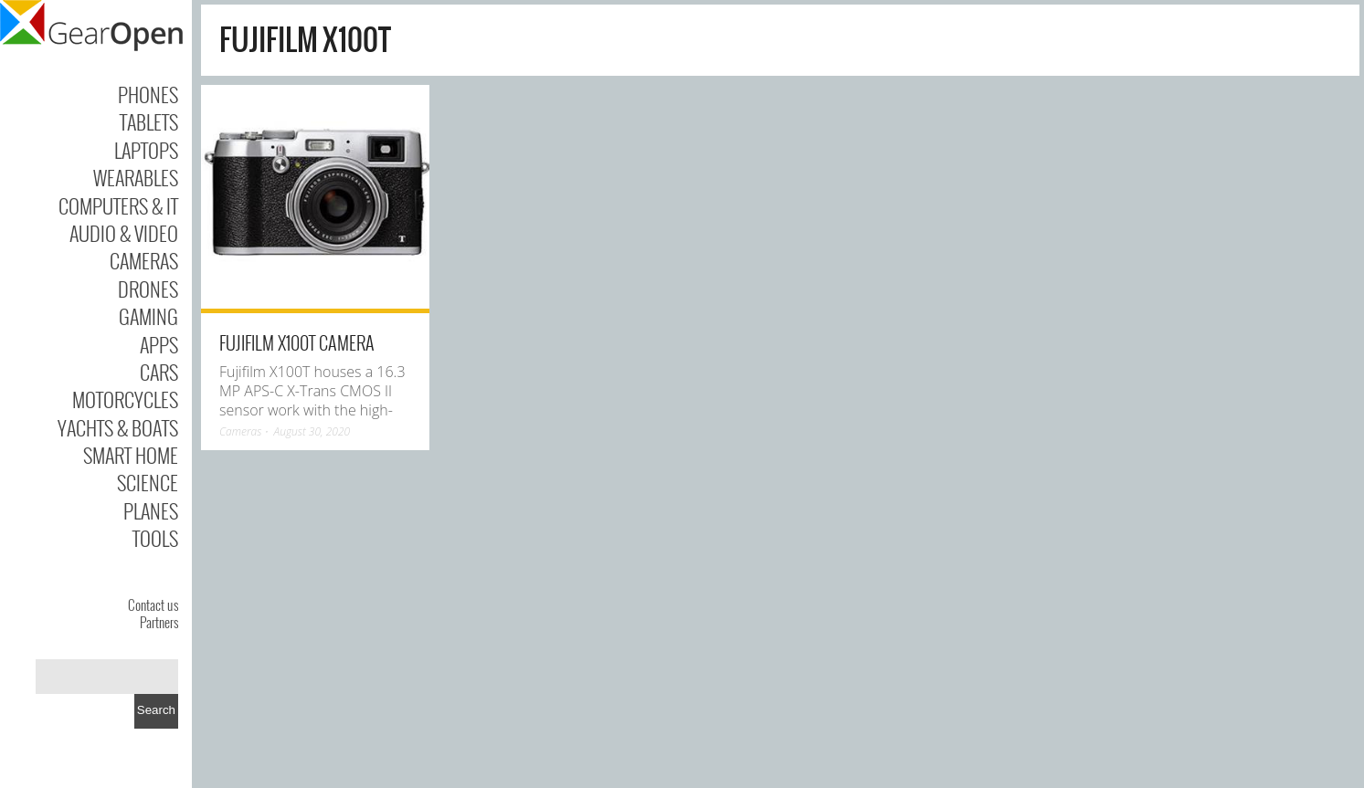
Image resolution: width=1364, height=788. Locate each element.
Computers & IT (118, 205)
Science (147, 482)
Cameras (144, 260)
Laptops (146, 149)
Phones (148, 94)
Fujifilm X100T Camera (297, 342)
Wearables (135, 177)
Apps (159, 344)
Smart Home (130, 454)
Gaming (148, 316)
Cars (159, 371)
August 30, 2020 (312, 431)
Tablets (149, 121)
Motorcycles (125, 399)
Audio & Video (123, 232)
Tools (155, 537)
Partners (159, 622)
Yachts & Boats (118, 427)
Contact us (153, 604)
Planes (150, 510)
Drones (148, 288)
